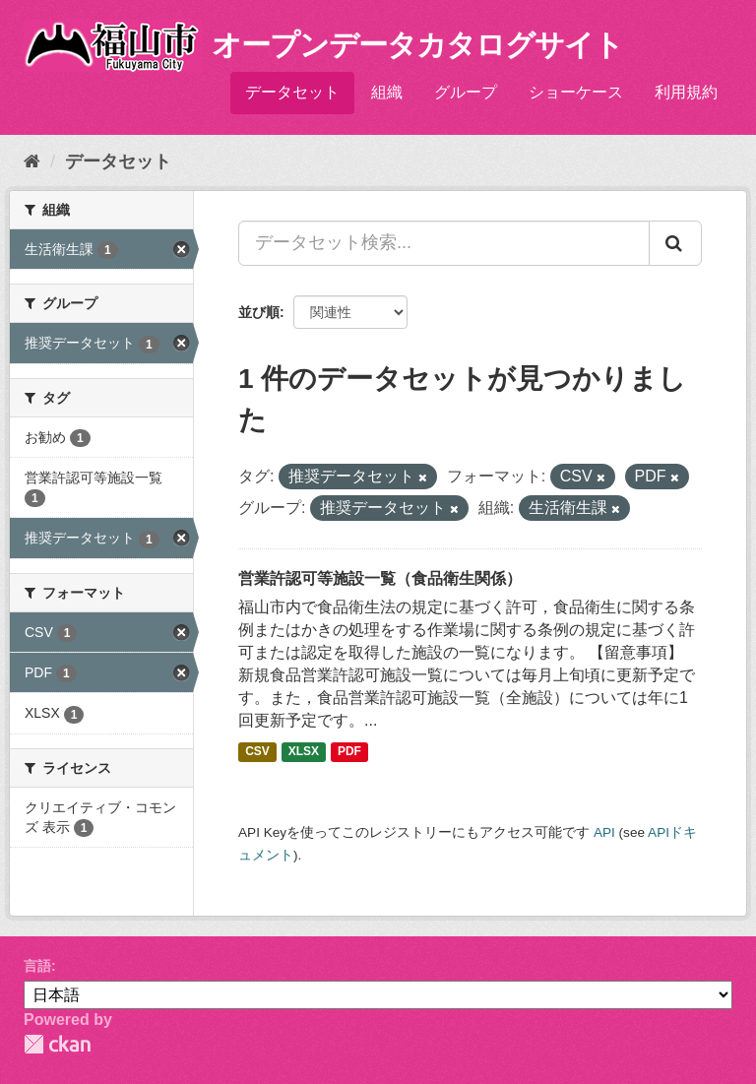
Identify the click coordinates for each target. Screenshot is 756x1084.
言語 (37, 966)
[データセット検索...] (444, 243)
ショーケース (576, 92)
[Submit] (675, 243)
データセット (292, 92)
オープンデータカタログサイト (417, 45)
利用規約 (686, 92)
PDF (349, 751)
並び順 (259, 312)
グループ (465, 92)
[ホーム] (32, 161)
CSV (257, 751)
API (604, 832)
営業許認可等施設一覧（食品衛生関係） (380, 578)
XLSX (303, 751)
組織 (387, 92)
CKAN (57, 1044)
